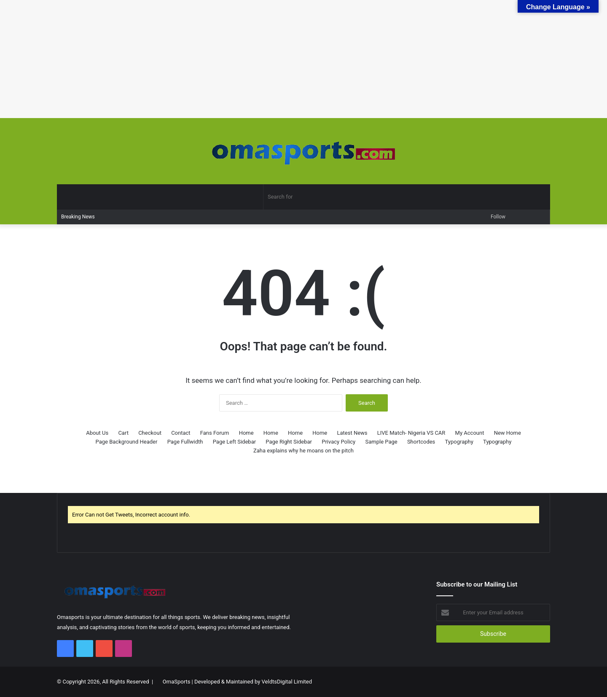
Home (246, 433)
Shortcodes (421, 442)
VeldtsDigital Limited (287, 681)
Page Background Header (127, 442)
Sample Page (381, 442)
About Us (97, 433)
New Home (507, 433)
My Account (469, 433)
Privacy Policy (338, 442)
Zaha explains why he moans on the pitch (303, 450)
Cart (123, 433)
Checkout (149, 433)
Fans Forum (214, 433)
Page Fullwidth (185, 442)
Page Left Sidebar (234, 442)
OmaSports (177, 681)
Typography (459, 442)
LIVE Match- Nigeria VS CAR (411, 433)
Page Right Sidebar (289, 442)
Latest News (352, 433)
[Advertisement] (253, 59)
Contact (180, 433)
